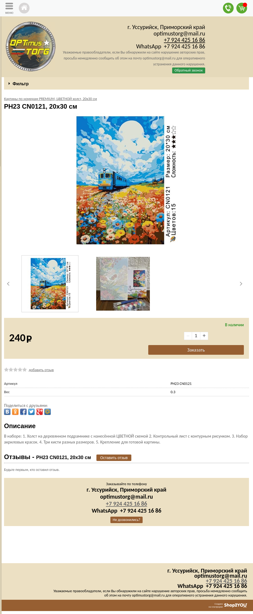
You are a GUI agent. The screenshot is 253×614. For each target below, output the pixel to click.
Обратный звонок (189, 70)
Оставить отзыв (114, 458)
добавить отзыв (41, 370)
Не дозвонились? (126, 519)
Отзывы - (47, 456)
